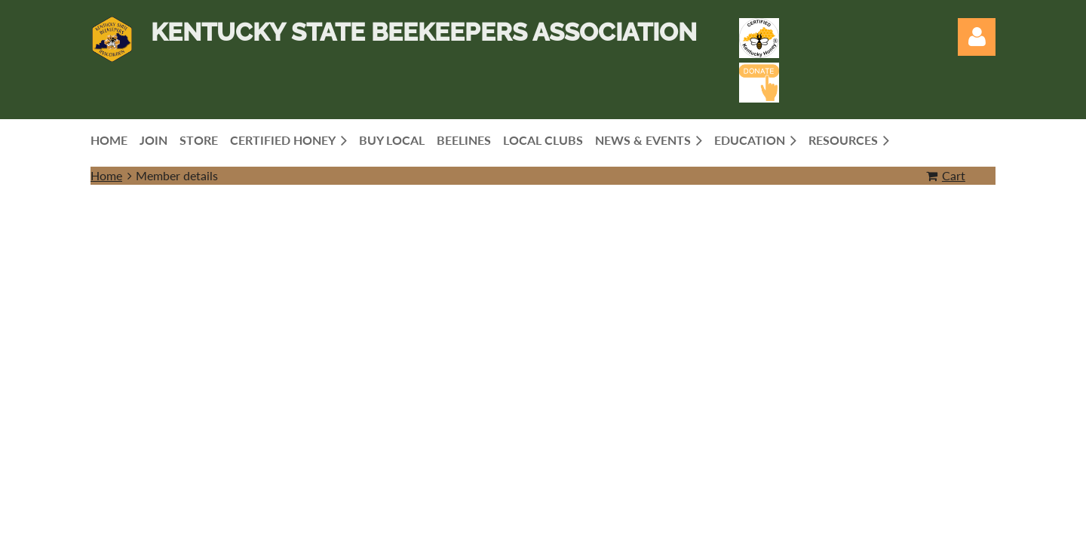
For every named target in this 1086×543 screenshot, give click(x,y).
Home (106, 175)
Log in (977, 37)
